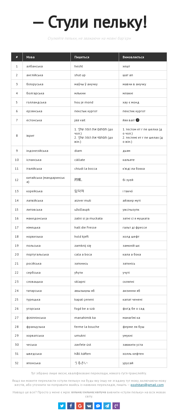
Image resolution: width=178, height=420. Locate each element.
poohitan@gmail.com (147, 385)
